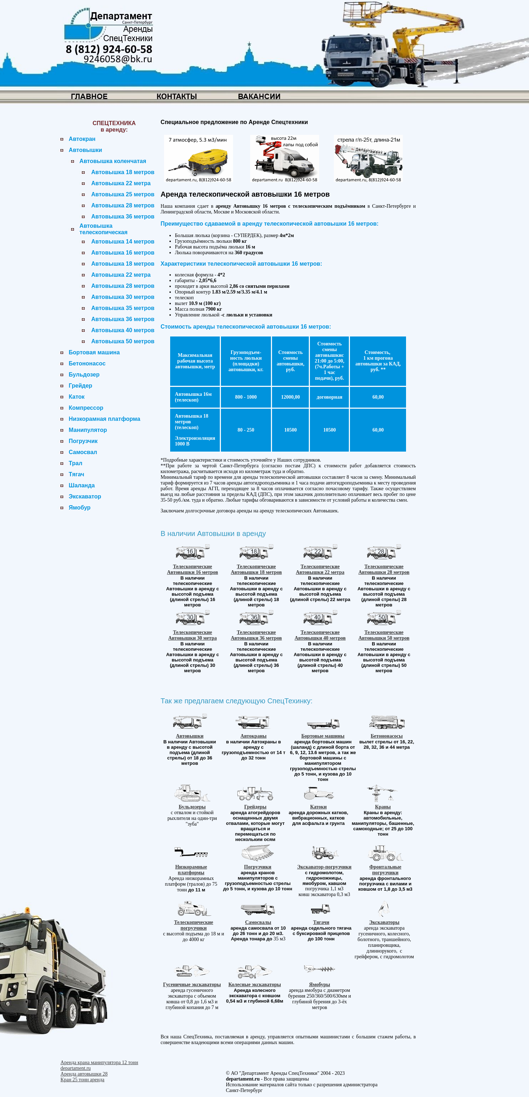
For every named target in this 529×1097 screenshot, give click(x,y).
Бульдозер (84, 375)
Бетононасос (87, 363)
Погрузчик (83, 441)
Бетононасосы (387, 736)
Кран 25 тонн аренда (82, 1079)
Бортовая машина (94, 352)
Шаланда (82, 485)
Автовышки (85, 150)
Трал (75, 463)
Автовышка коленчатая (112, 161)
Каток (76, 397)
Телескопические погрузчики (193, 925)
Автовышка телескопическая (103, 229)
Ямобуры (319, 984)
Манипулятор (88, 430)
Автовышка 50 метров (122, 341)
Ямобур (79, 508)
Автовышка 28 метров (122, 205)
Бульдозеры (192, 807)
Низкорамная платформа (104, 419)
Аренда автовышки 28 (84, 1074)
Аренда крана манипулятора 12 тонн (99, 1062)
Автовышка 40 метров (122, 330)
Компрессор (86, 408)
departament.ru (75, 1068)
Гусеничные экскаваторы (192, 984)
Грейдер (80, 386)
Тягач (76, 474)
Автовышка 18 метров (122, 172)
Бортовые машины (323, 736)
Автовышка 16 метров (122, 253)
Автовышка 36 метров (122, 216)
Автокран (82, 139)
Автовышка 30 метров (122, 297)
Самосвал (83, 452)
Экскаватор (85, 496)
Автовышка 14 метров (122, 241)
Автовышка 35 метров (122, 308)
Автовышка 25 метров (122, 194)
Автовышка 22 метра (120, 183)
